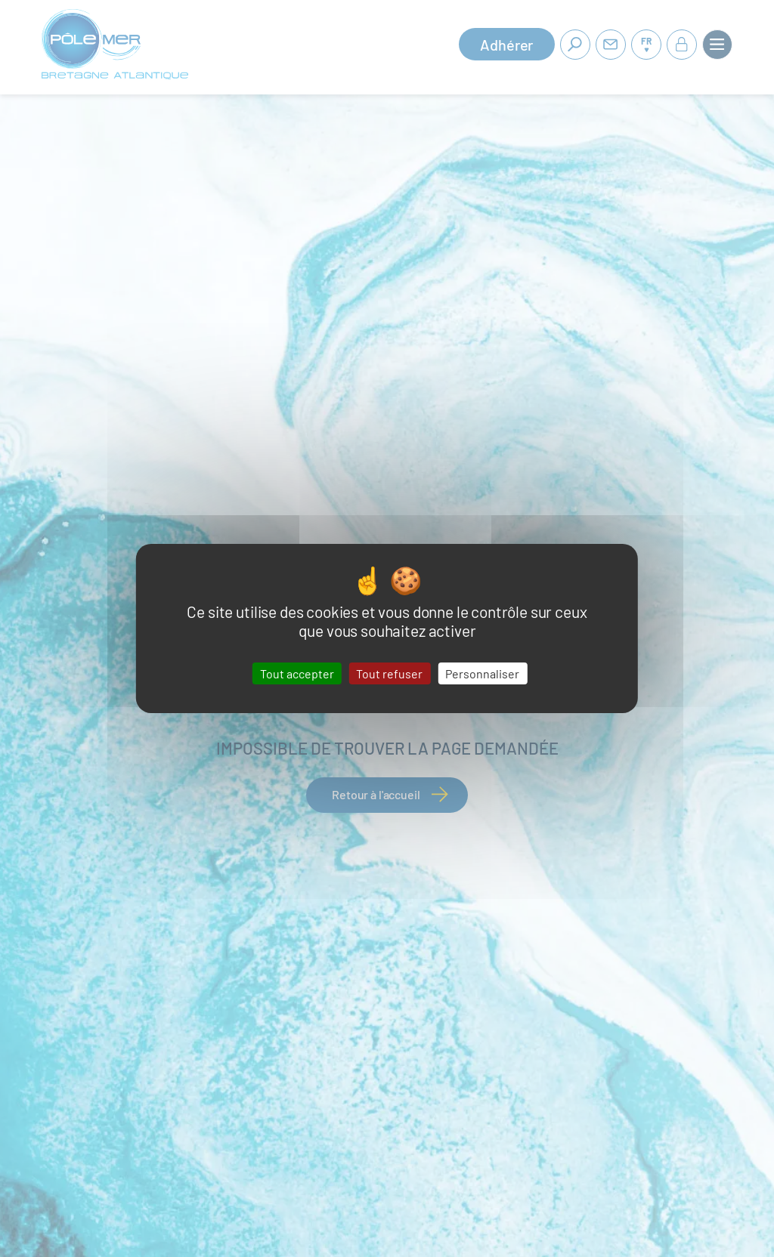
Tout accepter (297, 673)
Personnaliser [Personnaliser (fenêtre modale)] (482, 673)
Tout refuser (389, 673)
